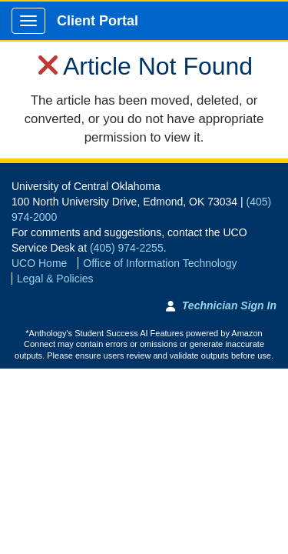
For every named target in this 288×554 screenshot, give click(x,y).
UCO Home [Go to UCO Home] (39, 263)
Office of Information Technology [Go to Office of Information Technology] (160, 263)
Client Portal (97, 20)
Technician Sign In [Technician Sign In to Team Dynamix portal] (229, 305)
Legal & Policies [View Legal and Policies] (55, 278)
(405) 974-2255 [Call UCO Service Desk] (127, 248)
